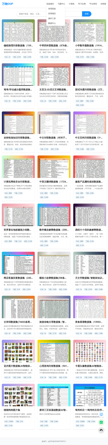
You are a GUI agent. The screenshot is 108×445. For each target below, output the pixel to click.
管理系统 (52, 9)
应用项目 (52, 13)
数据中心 (52, 23)
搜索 (87, 14)
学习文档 (82, 4)
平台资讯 (93, 4)
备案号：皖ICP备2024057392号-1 (54, 441)
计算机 (71, 4)
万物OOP (7, 4)
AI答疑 (103, 4)
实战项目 (50, 4)
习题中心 (61, 4)
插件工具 (52, 18)
